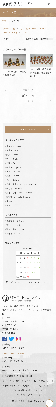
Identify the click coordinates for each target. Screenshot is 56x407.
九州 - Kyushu (12, 176)
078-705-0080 (9, 325)
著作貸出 (45, 381)
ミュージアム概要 (11, 381)
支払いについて (13, 225)
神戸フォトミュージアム (17, 4)
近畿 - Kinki (11, 163)
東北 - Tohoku (12, 150)
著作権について (13, 233)
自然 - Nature (12, 180)
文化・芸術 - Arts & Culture (33, 28)
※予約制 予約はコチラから (14, 353)
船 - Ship (10, 201)
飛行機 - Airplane (14, 188)
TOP (4, 21)
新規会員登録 (26, 129)
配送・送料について (15, 229)
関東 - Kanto (12, 155)
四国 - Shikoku (13, 171)
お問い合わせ (9, 385)
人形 (24, 32)
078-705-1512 (9, 332)
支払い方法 (44, 385)
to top (49, 403)
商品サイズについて (15, 221)
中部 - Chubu (12, 159)
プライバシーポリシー (26, 394)
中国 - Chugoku (13, 167)
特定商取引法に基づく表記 (26, 390)
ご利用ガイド (27, 385)
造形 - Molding (10, 32)
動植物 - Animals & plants (18, 197)
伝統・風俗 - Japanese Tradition (21, 184)
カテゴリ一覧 (9, 28)
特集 (8, 205)
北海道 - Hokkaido (14, 146)
